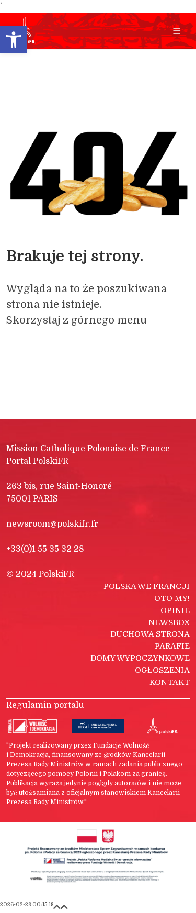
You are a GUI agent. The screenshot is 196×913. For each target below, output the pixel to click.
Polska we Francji (146, 586)
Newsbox (169, 622)
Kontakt (169, 682)
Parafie (172, 646)
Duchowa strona (150, 634)
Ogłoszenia (162, 670)
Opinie (175, 610)
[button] (13, 39)
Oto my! (172, 598)
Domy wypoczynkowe (140, 658)
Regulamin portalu (45, 705)
